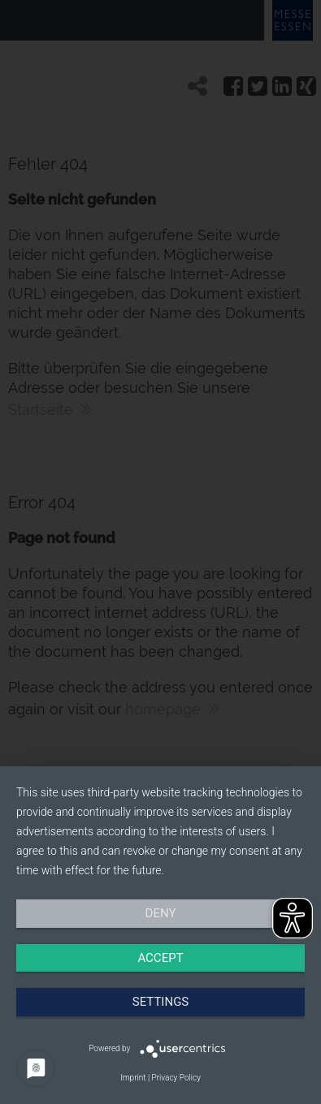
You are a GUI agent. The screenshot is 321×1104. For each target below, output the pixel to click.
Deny (160, 913)
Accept (160, 958)
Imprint (132, 1077)
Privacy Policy (176, 1077)
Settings (160, 1001)
